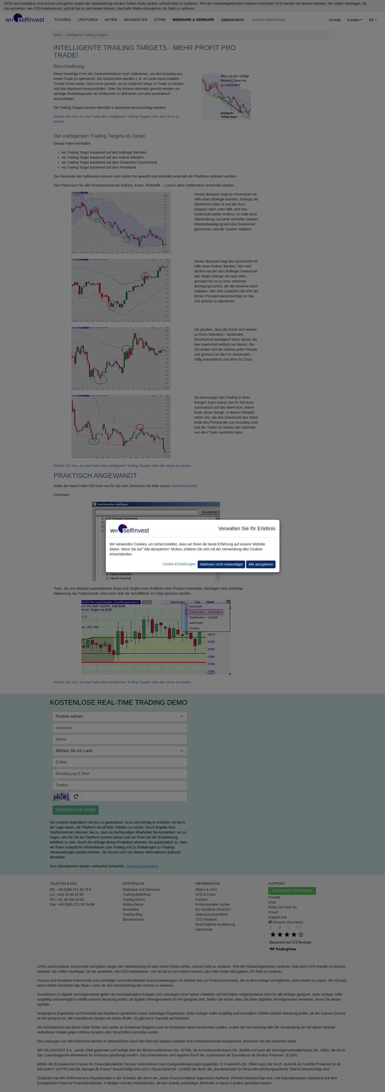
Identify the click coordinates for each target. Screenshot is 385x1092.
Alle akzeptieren (260, 564)
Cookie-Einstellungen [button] (179, 564)
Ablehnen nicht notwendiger (221, 564)
